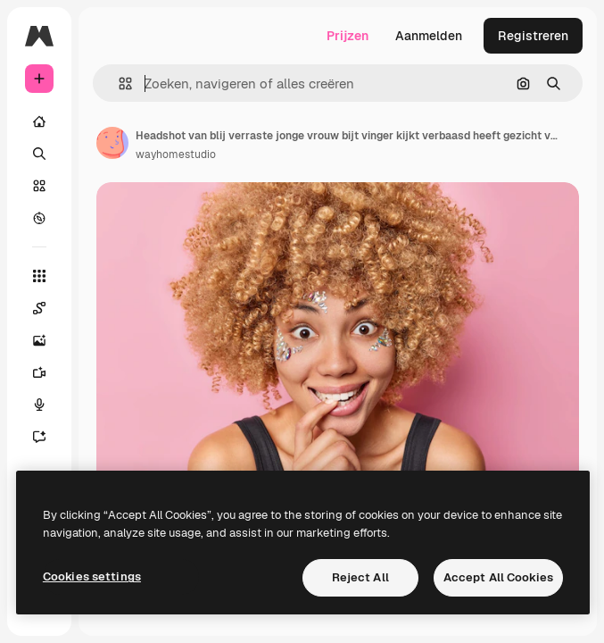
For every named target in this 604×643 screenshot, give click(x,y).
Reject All (360, 577)
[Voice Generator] (48, 404)
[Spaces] (48, 308)
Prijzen (347, 36)
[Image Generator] (48, 340)
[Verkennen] (39, 218)
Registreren (533, 36)
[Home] (39, 121)
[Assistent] (48, 436)
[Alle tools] (39, 276)
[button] (118, 83)
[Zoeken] (39, 153)
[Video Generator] (48, 372)
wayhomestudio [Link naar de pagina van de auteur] (176, 154)
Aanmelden (428, 36)
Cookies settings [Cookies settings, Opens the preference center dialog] (92, 576)
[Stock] (39, 185)
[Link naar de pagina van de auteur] (112, 143)
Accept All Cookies (498, 577)
